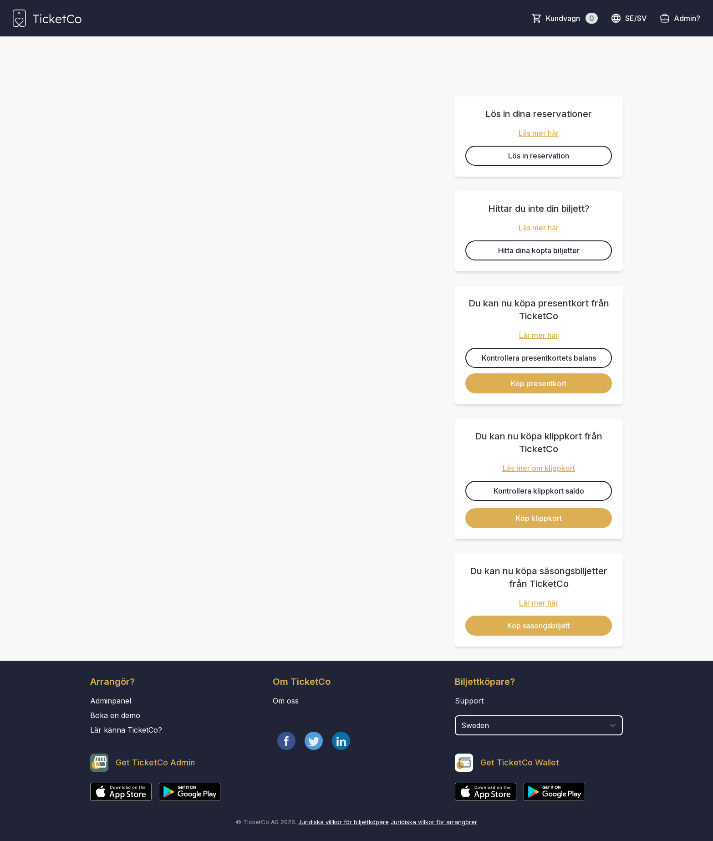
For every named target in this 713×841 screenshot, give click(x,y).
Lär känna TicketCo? (126, 729)
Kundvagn (572, 18)
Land (464, 710)
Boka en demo (115, 715)
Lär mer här (538, 335)
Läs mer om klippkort (539, 468)
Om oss (286, 700)
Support (469, 700)
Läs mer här (539, 133)
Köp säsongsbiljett (538, 625)
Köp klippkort (539, 518)
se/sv (629, 18)
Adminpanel (110, 700)
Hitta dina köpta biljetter (539, 250)
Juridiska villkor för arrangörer (434, 822)
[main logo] (47, 18)
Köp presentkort (538, 383)
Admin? (687, 18)
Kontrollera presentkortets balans (539, 357)
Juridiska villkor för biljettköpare (343, 822)
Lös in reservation (538, 155)
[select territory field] (539, 725)
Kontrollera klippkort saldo (539, 490)
